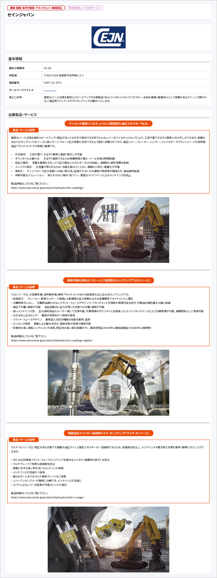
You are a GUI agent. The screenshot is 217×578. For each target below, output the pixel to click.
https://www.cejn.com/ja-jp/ (60, 90)
